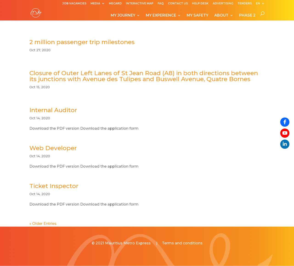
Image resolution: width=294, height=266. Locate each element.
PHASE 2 (247, 15)
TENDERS (244, 3)
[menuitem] (260, 4)
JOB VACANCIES (74, 3)
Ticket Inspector (53, 186)
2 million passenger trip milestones (82, 42)
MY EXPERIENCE (161, 15)
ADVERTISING (223, 3)
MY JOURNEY (123, 15)
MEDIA (95, 3)
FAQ (161, 3)
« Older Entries (43, 223)
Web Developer (53, 148)
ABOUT (221, 15)
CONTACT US (178, 3)
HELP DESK (200, 3)
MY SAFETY (197, 15)
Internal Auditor (53, 110)
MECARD (115, 3)
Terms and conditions (182, 243)
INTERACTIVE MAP (139, 3)
